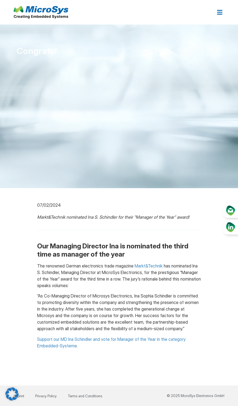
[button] (219, 12)
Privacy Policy (46, 396)
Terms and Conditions (85, 396)
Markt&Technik (149, 266)
